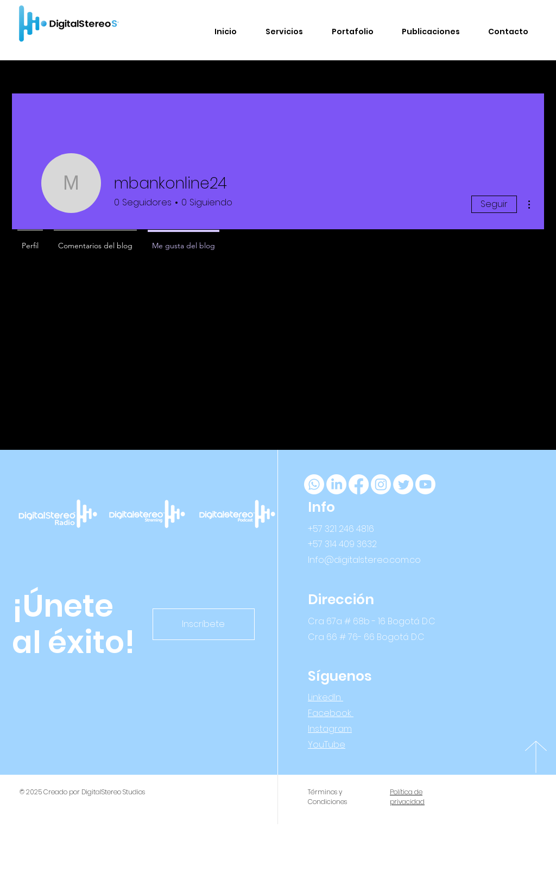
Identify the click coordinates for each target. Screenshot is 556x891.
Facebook (330, 713)
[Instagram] (381, 484)
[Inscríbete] (204, 624)
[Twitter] (403, 484)
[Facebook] (359, 484)
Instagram (330, 729)
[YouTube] (425, 484)
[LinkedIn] (336, 484)
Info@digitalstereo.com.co (364, 560)
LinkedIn (325, 697)
